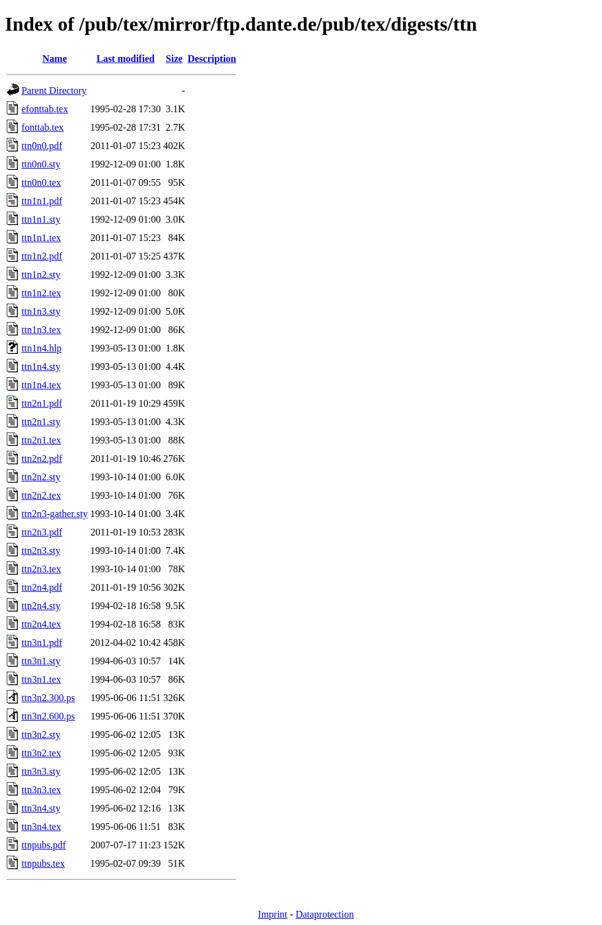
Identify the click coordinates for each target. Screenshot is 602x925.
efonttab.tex (44, 109)
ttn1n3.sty (41, 311)
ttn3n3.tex (41, 790)
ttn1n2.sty (41, 274)
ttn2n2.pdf (41, 458)
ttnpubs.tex (43, 863)
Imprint (272, 914)
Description (212, 58)
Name (54, 58)
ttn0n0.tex (41, 182)
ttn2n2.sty (41, 477)
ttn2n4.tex (41, 624)
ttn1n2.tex (41, 293)
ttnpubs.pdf (43, 845)
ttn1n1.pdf (41, 201)
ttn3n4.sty (41, 808)
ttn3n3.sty (41, 771)
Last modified (125, 58)
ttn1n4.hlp (41, 348)
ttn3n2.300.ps (48, 698)
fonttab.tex (42, 127)
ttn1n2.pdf (41, 256)
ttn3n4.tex (41, 826)
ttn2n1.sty (41, 421)
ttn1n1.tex (41, 237)
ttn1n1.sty (41, 219)
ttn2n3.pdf (41, 532)
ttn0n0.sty (41, 164)
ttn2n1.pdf (41, 403)
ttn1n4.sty (41, 366)
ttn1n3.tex (41, 329)
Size (174, 58)
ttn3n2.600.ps (48, 716)
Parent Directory (54, 90)
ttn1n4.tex (41, 385)
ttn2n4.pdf (41, 587)
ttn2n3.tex (41, 569)
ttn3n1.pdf (41, 642)
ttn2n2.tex (41, 495)
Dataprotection (325, 914)
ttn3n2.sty (41, 734)
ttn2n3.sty (41, 550)
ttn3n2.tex (41, 753)
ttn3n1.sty (41, 661)
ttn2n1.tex (41, 440)
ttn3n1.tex (41, 679)
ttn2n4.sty (41, 606)
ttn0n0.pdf (41, 145)
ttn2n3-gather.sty (54, 514)
